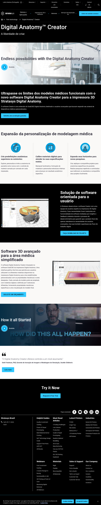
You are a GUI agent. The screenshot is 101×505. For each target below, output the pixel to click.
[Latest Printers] (76, 419)
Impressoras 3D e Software (40, 13)
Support (71, 465)
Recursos (31, 2)
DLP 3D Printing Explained (58, 456)
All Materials (56, 474)
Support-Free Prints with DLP (42, 445)
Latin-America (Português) (13, 2)
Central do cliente (88, 4)
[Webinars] (44, 462)
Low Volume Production (56, 429)
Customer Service (74, 479)
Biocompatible (57, 471)
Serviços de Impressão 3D (68, 13)
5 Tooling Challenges (59, 424)
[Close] (98, 501)
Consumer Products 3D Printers (93, 435)
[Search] (98, 5)
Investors (88, 482)
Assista (7, 67)
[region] (50, 501)
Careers (88, 474)
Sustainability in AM (43, 476)
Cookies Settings (68, 501)
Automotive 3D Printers (93, 428)
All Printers (72, 436)
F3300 (71, 422)
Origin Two (72, 425)
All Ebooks (40, 449)
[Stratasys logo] (7, 13)
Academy (88, 477)
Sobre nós (77, 3)
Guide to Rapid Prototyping (57, 434)
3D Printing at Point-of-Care (43, 480)
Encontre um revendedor (54, 4)
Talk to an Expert (74, 474)
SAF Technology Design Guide (44, 439)
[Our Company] (93, 462)
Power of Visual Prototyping (41, 429)
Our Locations (90, 471)
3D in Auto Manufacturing (57, 445)
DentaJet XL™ (73, 430)
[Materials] (60, 462)
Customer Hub (73, 477)
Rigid (54, 465)
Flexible (55, 468)
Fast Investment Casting (41, 467)
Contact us (89, 468)
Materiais (54, 13)
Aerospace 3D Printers (92, 430)
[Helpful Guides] (44, 419)
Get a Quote (73, 471)
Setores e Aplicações (23, 13)
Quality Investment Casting (42, 423)
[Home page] (1, 19)
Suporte (42, 2)
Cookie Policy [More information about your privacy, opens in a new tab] (44, 503)
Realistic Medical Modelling (58, 439)
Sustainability (90, 479)
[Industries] (93, 419)
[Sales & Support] (76, 462)
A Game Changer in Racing (42, 472)
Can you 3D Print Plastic (58, 450)
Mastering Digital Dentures (42, 486)
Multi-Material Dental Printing (43, 434)
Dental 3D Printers (91, 422)
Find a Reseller (73, 468)
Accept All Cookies (82, 501)
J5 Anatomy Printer (75, 433)
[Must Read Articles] (60, 420)
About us (88, 465)
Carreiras (66, 2)
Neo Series (72, 428)
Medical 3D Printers (91, 425)
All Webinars (40, 490)
